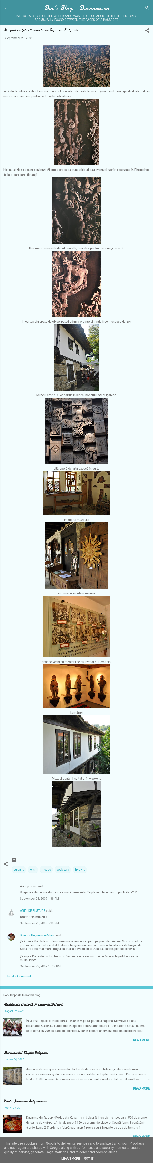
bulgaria (19, 869)
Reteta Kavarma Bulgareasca (24, 1101)
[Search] (147, 8)
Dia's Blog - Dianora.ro (76, 8)
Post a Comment (19, 976)
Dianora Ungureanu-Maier (37, 935)
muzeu (46, 869)
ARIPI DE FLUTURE (32, 911)
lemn (33, 869)
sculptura (62, 869)
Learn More (70, 1159)
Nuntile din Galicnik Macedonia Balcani (32, 1004)
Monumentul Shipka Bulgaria (25, 1053)
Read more (141, 1040)
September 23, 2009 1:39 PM (39, 899)
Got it (88, 1159)
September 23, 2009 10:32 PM (40, 966)
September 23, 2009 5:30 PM (39, 923)
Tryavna (80, 869)
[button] (147, 31)
